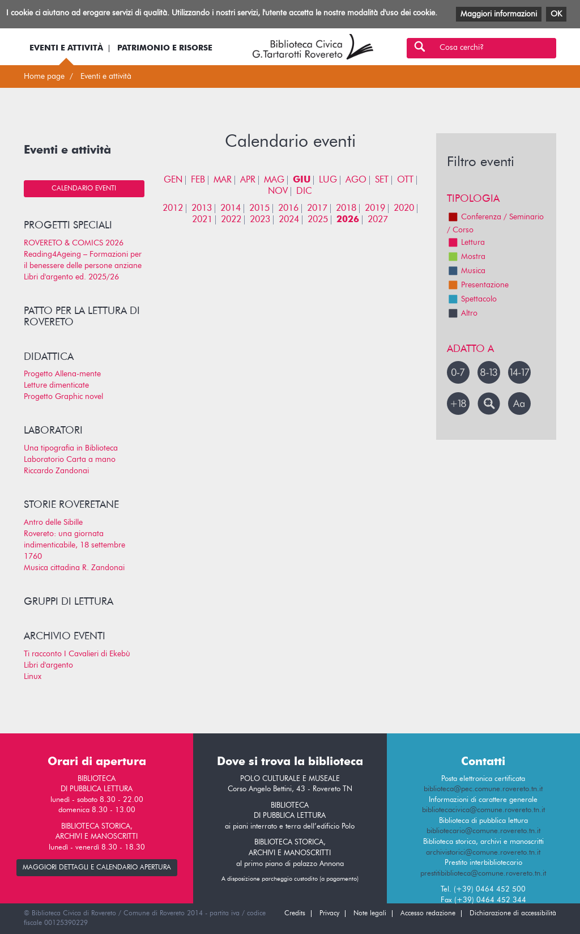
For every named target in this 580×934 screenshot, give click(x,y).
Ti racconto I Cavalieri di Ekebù (77, 654)
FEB (198, 180)
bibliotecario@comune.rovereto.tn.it (483, 831)
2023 (260, 219)
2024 (289, 219)
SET (382, 180)
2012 (173, 208)
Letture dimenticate (56, 385)
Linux (32, 677)
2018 (346, 208)
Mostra (466, 257)
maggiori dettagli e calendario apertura (97, 867)
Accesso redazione (427, 913)
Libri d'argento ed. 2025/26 (71, 277)
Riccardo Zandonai (56, 471)
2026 (347, 219)
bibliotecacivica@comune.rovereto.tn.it (483, 810)
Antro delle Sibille (53, 523)
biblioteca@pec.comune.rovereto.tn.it (483, 789)
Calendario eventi (84, 188)
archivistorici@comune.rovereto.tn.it (483, 852)
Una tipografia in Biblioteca (71, 448)
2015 (259, 208)
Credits (294, 913)
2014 (230, 208)
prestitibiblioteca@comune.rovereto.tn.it (483, 873)
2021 (202, 219)
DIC (304, 191)
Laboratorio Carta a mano (70, 460)
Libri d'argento (48, 665)
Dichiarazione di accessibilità (513, 913)
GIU (301, 180)
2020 (404, 208)
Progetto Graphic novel (63, 397)
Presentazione (478, 285)
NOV (278, 191)
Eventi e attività (66, 48)
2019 (375, 208)
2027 (378, 219)
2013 (201, 208)
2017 (317, 208)
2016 (288, 208)
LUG (328, 180)
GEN (173, 180)
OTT (405, 180)
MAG (274, 180)
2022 (231, 219)
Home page (44, 76)
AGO (356, 180)
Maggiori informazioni (498, 14)
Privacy (329, 913)
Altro (462, 313)
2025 (318, 219)
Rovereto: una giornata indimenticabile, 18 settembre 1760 (74, 545)
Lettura (466, 243)
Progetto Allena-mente (62, 374)
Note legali (369, 913)
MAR (223, 180)
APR (247, 180)
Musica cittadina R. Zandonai (74, 568)
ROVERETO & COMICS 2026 (73, 243)
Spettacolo (472, 299)
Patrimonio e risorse (164, 48)
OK (556, 14)
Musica (466, 271)
